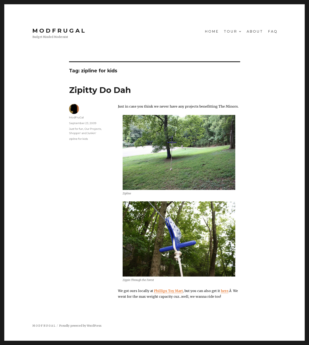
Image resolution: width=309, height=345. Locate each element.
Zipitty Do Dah (100, 90)
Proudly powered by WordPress (80, 325)
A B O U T (254, 31)
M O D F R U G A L (58, 30)
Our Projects (92, 128)
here (224, 291)
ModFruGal (76, 117)
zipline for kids (78, 138)
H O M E (211, 31)
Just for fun (76, 128)
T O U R (230, 31)
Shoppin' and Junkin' (82, 133)
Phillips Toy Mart (168, 291)
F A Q (272, 31)
